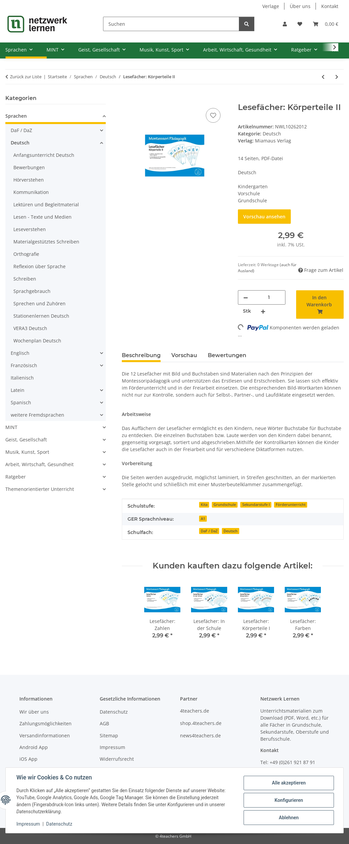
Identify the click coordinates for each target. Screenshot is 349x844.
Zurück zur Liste (25, 77)
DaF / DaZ (209, 531)
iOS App (28, 759)
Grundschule (224, 504)
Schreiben (24, 279)
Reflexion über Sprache (39, 266)
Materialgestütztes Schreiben (46, 241)
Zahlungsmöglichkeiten (45, 723)
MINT (11, 427)
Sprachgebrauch (32, 291)
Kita (204, 504)
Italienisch (22, 378)
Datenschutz (59, 824)
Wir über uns (34, 712)
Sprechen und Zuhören (39, 303)
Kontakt (329, 6)
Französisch (24, 365)
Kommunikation (31, 192)
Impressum (28, 824)
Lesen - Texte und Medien (42, 217)
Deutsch (272, 133)
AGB (104, 723)
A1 (203, 518)
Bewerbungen (29, 167)
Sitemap (109, 735)
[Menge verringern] (245, 297)
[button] (284, 23)
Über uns (300, 6)
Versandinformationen (44, 735)
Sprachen (16, 116)
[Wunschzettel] (300, 23)
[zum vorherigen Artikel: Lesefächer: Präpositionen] (323, 77)
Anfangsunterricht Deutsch (43, 155)
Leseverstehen (29, 229)
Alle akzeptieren (289, 782)
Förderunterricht (291, 504)
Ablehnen (288, 817)
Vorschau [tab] (184, 355)
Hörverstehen (28, 180)
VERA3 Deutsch (30, 328)
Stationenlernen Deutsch (41, 316)
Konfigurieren (288, 800)
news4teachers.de (200, 735)
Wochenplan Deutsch (37, 340)
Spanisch (21, 402)
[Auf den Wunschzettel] (213, 115)
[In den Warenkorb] (127, 99)
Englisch (20, 353)
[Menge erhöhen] (263, 311)
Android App (33, 747)
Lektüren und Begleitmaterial (46, 204)
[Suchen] (171, 24)
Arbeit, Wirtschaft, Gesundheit (39, 464)
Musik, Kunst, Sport (27, 452)
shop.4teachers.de (201, 723)
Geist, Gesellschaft (26, 439)
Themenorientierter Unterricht (39, 489)
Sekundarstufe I (256, 504)
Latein (17, 390)
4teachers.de (194, 711)
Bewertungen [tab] (227, 355)
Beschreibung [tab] (141, 355)
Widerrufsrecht (117, 759)
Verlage (270, 6)
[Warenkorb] (326, 23)
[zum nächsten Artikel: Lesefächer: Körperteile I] (337, 77)
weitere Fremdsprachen (37, 415)
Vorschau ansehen (264, 216)
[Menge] (269, 297)
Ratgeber (15, 476)
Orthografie (26, 254)
